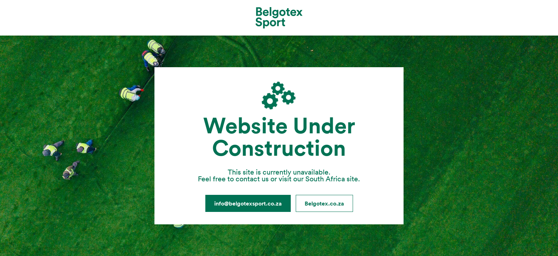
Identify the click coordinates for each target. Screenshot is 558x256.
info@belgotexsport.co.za (248, 203)
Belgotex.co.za (324, 203)
